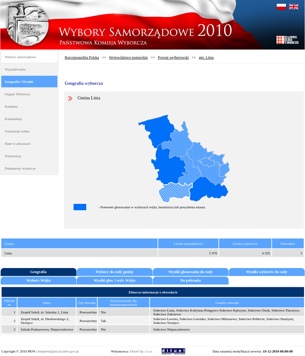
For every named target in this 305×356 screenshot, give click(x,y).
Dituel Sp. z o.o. (141, 351)
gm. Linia (206, 57)
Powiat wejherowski (173, 57)
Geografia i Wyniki (19, 82)
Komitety (11, 106)
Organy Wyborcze (17, 94)
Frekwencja (13, 156)
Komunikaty (13, 119)
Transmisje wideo (17, 131)
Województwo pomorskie (128, 57)
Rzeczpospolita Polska (82, 57)
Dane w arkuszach (17, 143)
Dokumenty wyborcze (20, 168)
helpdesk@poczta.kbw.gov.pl (58, 351)
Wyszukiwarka (15, 69)
